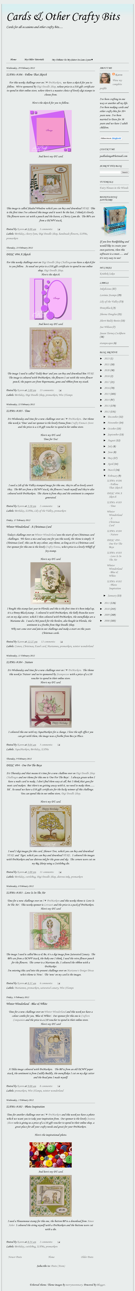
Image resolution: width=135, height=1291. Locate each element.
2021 (107, 364)
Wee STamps (65, 395)
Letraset (48, 905)
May (110, 458)
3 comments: (46, 229)
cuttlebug (30, 877)
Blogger (101, 1285)
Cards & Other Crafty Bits (62, 16)
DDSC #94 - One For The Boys (24, 765)
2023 (107, 358)
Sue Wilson (106, 327)
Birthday (19, 234)
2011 (107, 603)
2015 (107, 394)
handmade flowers (68, 234)
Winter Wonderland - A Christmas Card (28, 527)
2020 (107, 370)
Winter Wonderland (45, 534)
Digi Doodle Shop (46, 86)
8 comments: (46, 1086)
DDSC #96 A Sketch (18, 254)
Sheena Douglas (108, 314)
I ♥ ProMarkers (52, 82)
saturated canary (49, 988)
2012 (107, 411)
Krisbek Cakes (107, 273)
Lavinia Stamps (108, 295)
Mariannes (52, 646)
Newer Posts (15, 1257)
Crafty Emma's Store (82, 423)
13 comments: (47, 390)
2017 (107, 382)
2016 (107, 388)
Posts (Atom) (58, 1266)
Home (13, 59)
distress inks (63, 877)
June (110, 452)
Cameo (18, 646)
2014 (107, 400)
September (113, 434)
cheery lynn (31, 234)
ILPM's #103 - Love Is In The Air (25, 893)
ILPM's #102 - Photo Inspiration (25, 1106)
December (113, 417)
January (112, 595)
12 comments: (48, 641)
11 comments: (47, 872)
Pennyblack (106, 308)
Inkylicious (105, 289)
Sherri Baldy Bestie (110, 320)
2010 (107, 609)
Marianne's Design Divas (80, 970)
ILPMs (83, 234)
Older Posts (87, 1257)
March (111, 470)
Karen (118, 75)
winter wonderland (83, 646)
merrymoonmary (74, 1285)
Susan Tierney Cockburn (112, 333)
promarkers (12, 238)
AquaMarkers (22, 749)
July (110, 446)
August (112, 440)
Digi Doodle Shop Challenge (56, 262)
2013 (107, 405)
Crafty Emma (53, 547)
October (112, 428)
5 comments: (46, 744)
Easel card (40, 646)
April (111, 464)
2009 (107, 615)
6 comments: (46, 983)
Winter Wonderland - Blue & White (26, 1004)
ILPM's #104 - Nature (19, 662)
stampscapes (106, 343)
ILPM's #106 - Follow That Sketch (26, 74)
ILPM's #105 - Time (18, 411)
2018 (107, 376)
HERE (85, 208)
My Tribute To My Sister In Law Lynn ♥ (72, 59)
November (113, 422)
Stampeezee (62, 674)
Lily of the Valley (43, 511)
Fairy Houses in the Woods (114, 188)
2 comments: (46, 506)
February (113, 476)
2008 (107, 620)
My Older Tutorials (34, 59)
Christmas (28, 646)
